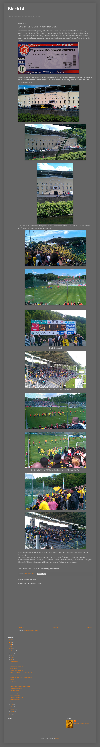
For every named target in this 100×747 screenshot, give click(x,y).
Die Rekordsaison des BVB (16, 697)
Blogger (57, 738)
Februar (13, 709)
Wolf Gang (78, 721)
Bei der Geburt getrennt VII (16, 666)
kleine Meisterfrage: (15, 695)
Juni (12, 657)
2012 (10, 649)
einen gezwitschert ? (15, 699)
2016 (10, 640)
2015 (10, 642)
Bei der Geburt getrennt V (16, 675)
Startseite (55, 627)
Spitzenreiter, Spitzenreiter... (16, 693)
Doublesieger (13, 681)
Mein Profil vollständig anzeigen (81, 723)
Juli (12, 655)
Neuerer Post (21, 627)
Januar (12, 711)
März (12, 707)
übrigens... (12, 679)
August (12, 653)
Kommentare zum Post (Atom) (31, 630)
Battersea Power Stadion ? (16, 688)
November (13, 650)
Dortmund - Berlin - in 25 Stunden (18, 684)
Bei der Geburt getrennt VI (16, 670)
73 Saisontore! (13, 664)
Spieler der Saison (14, 690)
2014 (10, 644)
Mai (12, 659)
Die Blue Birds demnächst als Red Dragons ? (20, 686)
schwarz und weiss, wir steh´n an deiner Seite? (21, 677)
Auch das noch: (14, 661)
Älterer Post (89, 627)
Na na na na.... (13, 701)
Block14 (16, 8)
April (12, 704)
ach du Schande (14, 668)
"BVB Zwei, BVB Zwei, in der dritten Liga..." (21, 672)
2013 (10, 646)
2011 (10, 714)
